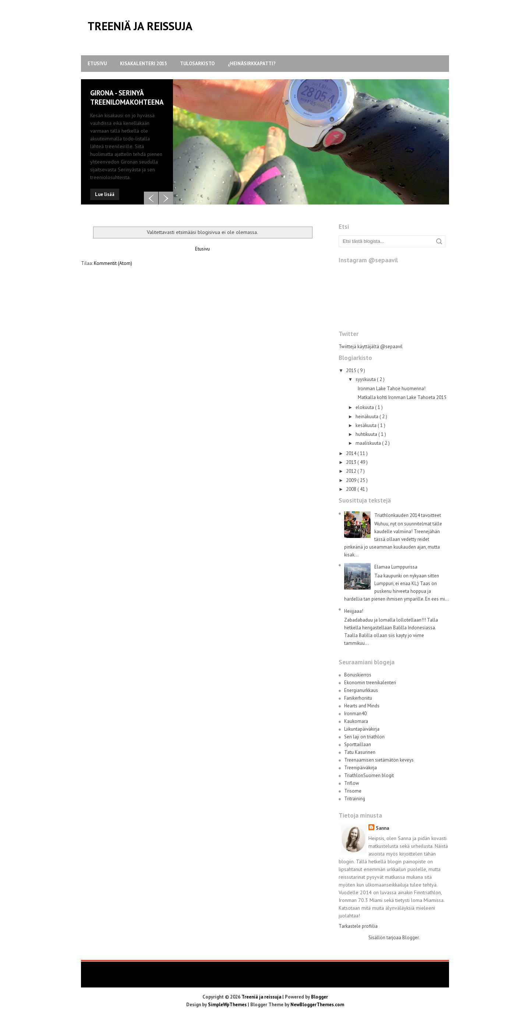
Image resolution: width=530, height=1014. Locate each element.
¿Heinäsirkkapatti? (252, 63)
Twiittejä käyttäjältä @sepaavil (371, 346)
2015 (351, 370)
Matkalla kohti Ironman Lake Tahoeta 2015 (402, 397)
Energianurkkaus (361, 690)
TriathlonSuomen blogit (369, 775)
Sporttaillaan (357, 744)
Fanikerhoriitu (358, 698)
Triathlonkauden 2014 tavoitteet (407, 515)
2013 (351, 462)
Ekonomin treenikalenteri (370, 682)
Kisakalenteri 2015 (143, 63)
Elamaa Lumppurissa (395, 567)
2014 (351, 453)
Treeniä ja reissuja (140, 26)
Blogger (410, 937)
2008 (351, 489)
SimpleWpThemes (228, 1004)
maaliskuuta (369, 443)
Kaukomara (356, 721)
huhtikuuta (367, 434)
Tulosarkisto (197, 63)
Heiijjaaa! (353, 611)
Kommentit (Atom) (113, 263)
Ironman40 (355, 713)
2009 (351, 480)
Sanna (382, 828)
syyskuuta (366, 379)
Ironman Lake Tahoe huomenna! (391, 388)
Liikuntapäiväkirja (361, 729)
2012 (351, 471)
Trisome (352, 791)
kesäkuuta (367, 425)
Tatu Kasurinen (359, 752)
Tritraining (354, 799)
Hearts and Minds (361, 706)
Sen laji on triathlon (364, 737)
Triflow (351, 783)
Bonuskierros (357, 675)
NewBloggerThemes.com (317, 1004)
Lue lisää (104, 194)
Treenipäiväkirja (360, 768)
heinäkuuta (367, 416)
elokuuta (365, 407)
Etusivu (97, 63)
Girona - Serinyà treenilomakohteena (127, 97)
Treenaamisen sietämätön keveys (379, 760)
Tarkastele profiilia (358, 926)
